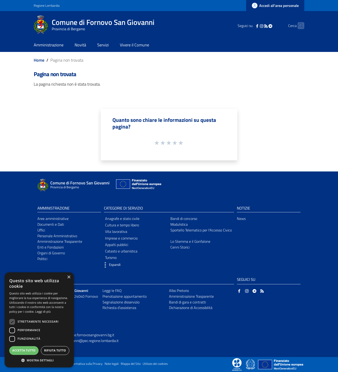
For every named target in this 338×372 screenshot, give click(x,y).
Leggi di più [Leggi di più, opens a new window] (43, 312)
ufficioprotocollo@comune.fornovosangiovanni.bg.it (75, 335)
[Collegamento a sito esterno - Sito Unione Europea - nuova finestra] (138, 185)
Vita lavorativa (116, 231)
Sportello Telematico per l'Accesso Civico (201, 230)
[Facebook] (250, 25)
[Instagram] (254, 25)
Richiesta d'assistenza (119, 307)
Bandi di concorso (183, 218)
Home (39, 60)
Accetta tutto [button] (23, 350)
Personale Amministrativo (57, 236)
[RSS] (259, 25)
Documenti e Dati (50, 224)
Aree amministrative (53, 218)
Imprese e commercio (121, 238)
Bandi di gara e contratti (187, 302)
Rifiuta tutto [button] (55, 350)
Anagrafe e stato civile (122, 218)
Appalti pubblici (116, 244)
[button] (111, 265)
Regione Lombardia (47, 5)
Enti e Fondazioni (50, 247)
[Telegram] (263, 25)
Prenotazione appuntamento (125, 296)
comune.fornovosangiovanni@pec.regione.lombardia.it (77, 340)
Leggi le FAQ (112, 290)
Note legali (112, 363)
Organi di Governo (51, 253)
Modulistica (179, 224)
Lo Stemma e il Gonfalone (190, 241)
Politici (42, 258)
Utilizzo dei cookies (155, 363)
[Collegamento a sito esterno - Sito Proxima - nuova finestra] (236, 364)
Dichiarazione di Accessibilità (190, 307)
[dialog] (39, 319)
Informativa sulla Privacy (86, 363)
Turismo (111, 257)
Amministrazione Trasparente (59, 241)
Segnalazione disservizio (121, 302)
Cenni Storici (180, 247)
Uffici (41, 230)
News (241, 218)
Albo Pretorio (179, 290)
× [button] (68, 277)
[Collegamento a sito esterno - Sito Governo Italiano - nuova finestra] (251, 364)
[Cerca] (298, 25)
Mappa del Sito (131, 363)
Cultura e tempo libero (122, 225)
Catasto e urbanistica (121, 251)
